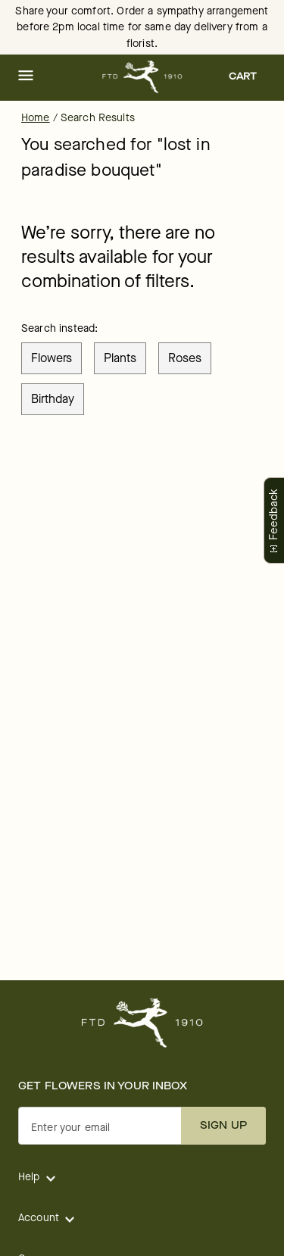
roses (184, 358)
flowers (51, 358)
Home (35, 118)
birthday (52, 399)
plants (120, 358)
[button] (25, 76)
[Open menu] (25, 76)
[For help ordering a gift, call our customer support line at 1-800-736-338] (142, 77)
